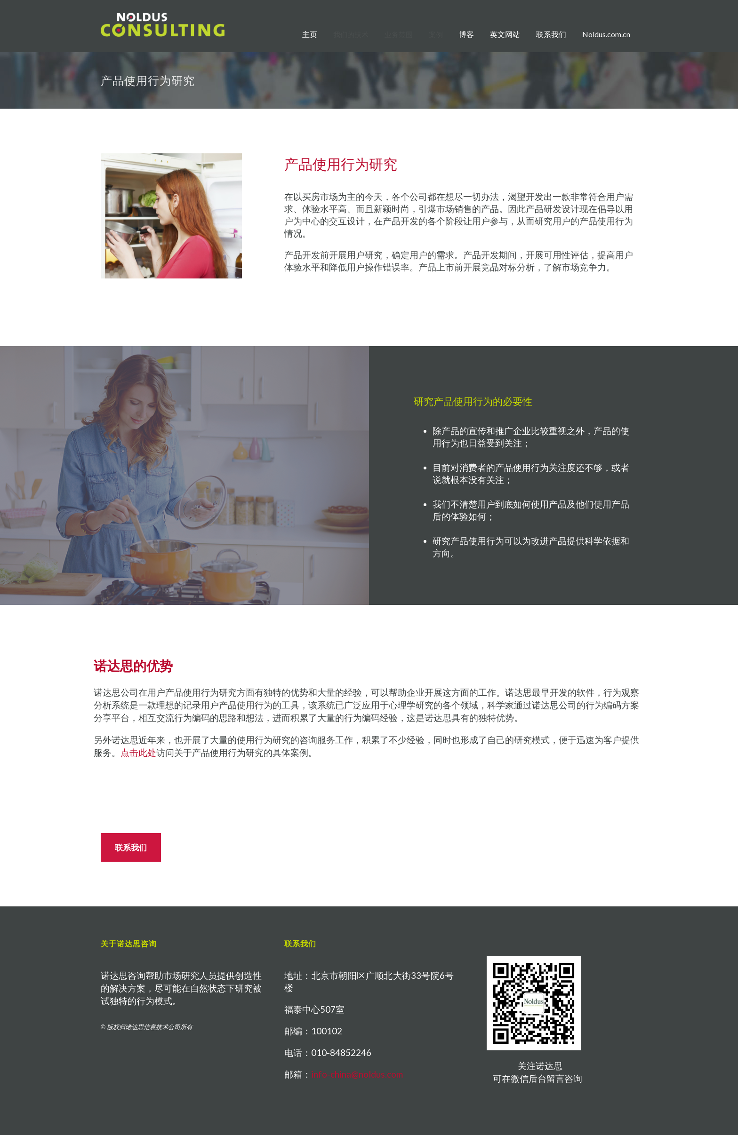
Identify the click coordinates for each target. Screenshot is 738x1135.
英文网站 (505, 34)
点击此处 (138, 753)
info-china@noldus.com (357, 1074)
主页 (309, 34)
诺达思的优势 (133, 666)
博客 (466, 34)
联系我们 (551, 34)
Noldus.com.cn (606, 34)
